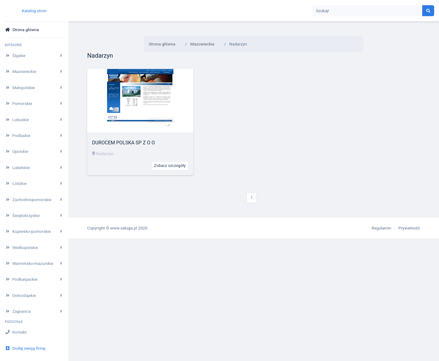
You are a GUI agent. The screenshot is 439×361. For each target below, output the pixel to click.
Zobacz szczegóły (170, 165)
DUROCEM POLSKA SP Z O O (123, 143)
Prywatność (409, 228)
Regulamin (381, 228)
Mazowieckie (202, 44)
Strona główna (162, 44)
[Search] (367, 10)
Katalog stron (34, 10)
